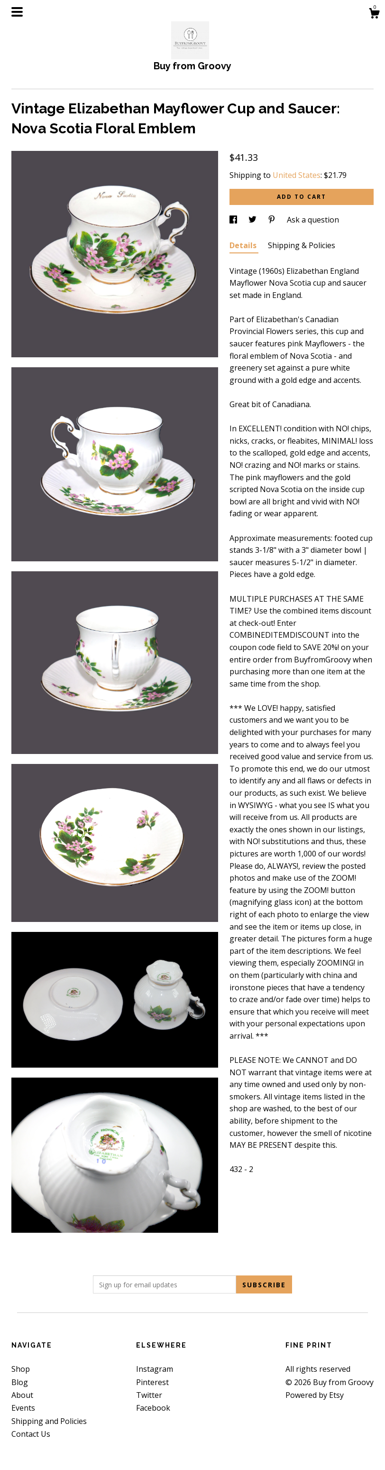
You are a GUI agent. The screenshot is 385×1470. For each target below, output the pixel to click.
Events (23, 1408)
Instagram (154, 1369)
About (22, 1395)
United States (297, 175)
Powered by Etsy (314, 1395)
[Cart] (374, 14)
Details (243, 245)
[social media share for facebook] (234, 219)
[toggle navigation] (17, 12)
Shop (20, 1369)
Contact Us (30, 1434)
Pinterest (152, 1382)
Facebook (153, 1408)
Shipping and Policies (49, 1421)
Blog (19, 1382)
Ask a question (313, 219)
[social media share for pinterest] (272, 219)
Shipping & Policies (301, 245)
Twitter (149, 1395)
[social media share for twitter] (253, 219)
